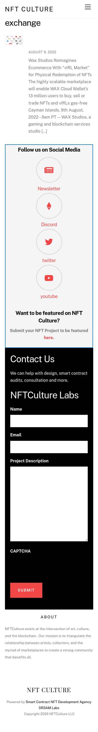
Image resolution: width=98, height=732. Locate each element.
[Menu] (88, 7)
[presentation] (50, 567)
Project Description (29, 460)
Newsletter (49, 188)
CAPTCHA (20, 551)
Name (16, 409)
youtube (49, 296)
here (48, 337)
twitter (49, 260)
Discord (49, 224)
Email (15, 434)
